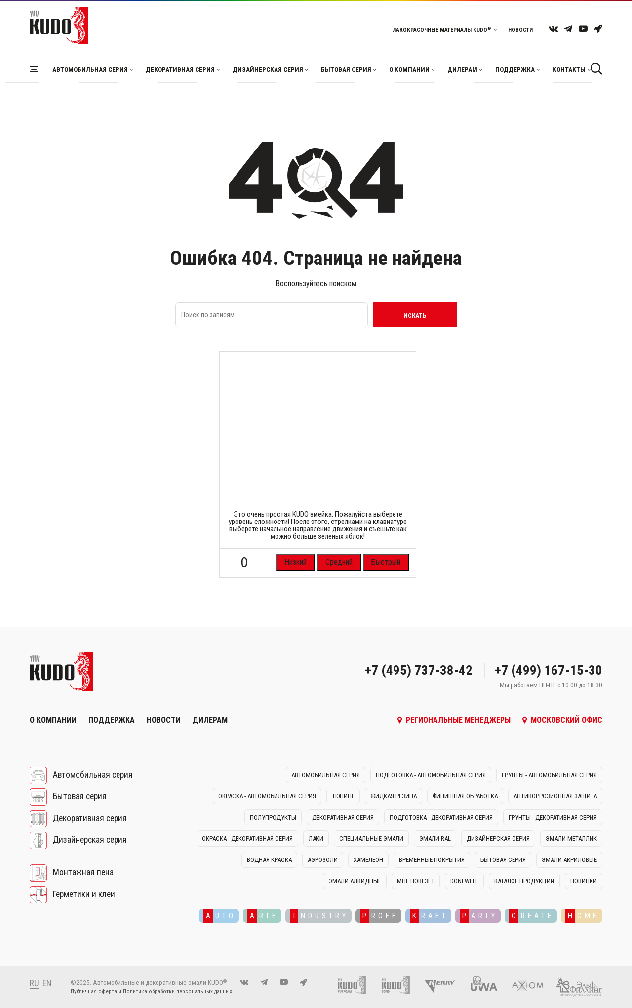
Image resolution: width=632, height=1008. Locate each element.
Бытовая (346, 69)
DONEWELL (464, 881)
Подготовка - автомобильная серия (431, 775)
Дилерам (462, 69)
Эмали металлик (571, 838)
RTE (262, 916)
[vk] (553, 28)
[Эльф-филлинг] (578, 984)
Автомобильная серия (93, 775)
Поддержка (515, 69)
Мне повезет (415, 881)
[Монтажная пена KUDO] (357, 984)
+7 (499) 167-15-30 (548, 670)
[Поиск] (596, 69)
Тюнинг (343, 796)
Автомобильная (90, 69)
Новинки (583, 881)
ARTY (479, 916)
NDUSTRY (319, 916)
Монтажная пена (83, 873)
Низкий (295, 562)
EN (46, 983)
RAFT (429, 916)
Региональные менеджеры (454, 720)
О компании (409, 69)
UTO (219, 916)
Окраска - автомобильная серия (267, 796)
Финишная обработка (465, 796)
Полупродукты (273, 817)
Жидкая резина (393, 796)
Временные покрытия (432, 859)
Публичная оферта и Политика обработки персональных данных (151, 991)
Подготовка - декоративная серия (441, 817)
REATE (531, 916)
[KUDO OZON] (598, 28)
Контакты (569, 69)
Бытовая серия (80, 797)
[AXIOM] (532, 984)
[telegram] (568, 28)
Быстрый (385, 562)
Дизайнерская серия (90, 840)
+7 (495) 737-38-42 (419, 670)
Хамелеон (368, 859)
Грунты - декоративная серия (553, 817)
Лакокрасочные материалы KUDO (445, 29)
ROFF (379, 916)
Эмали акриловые (569, 859)
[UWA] (489, 984)
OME (582, 916)
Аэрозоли (323, 859)
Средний (339, 562)
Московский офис (562, 720)
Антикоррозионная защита (555, 796)
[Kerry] (445, 984)
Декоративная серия (90, 818)
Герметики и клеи (84, 894)
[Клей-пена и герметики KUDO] (401, 984)
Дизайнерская (268, 69)
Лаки (316, 838)
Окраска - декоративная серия (247, 838)
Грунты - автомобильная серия (549, 775)
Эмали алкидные (354, 881)
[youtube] (583, 28)
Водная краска (269, 859)
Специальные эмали (371, 838)
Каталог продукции (524, 881)
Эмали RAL (435, 838)
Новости (520, 29)
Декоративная (180, 69)
